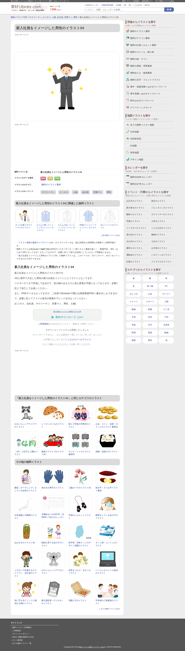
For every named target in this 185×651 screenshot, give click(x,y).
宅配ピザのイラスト (78, 600)
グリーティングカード (141, 107)
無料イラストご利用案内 (131, 1)
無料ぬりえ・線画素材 (141, 73)
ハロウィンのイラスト (161, 255)
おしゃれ (134, 294)
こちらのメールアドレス (79, 339)
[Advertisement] (67, 42)
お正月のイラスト (134, 201)
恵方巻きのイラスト (135, 208)
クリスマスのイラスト (161, 261)
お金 (150, 294)
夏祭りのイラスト (134, 248)
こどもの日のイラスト (161, 228)
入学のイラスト (158, 221)
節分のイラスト (158, 201)
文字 (150, 325)
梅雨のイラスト (158, 234)
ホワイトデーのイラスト (162, 214)
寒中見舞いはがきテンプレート (145, 93)
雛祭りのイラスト (134, 214)
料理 (134, 332)
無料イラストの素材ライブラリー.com (91, 647)
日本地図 (134, 132)
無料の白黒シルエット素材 (143, 45)
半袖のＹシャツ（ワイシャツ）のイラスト (87, 227)
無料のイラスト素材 (51, 184)
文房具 (166, 325)
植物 (166, 332)
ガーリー (166, 294)
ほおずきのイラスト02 (24, 542)
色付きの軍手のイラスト (52, 488)
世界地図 (134, 152)
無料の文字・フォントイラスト (145, 79)
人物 (54, 17)
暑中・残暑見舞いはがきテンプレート (148, 86)
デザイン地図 (136, 159)
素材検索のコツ (147, 1)
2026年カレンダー (92, 5)
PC (166, 286)
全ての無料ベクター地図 (142, 125)
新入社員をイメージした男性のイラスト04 (67, 311)
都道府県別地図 (107, 5)
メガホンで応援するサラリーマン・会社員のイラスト (25, 573)
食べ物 (150, 286)
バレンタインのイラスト (162, 208)
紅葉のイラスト (133, 261)
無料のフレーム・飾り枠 (142, 52)
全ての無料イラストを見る (164, 1)
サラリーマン (35, 17)
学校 (134, 325)
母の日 (147, 5)
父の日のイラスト (134, 241)
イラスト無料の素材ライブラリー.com (35, 242)
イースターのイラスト (136, 228)
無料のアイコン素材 (140, 38)
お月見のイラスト (159, 248)
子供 (166, 317)
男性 (75, 17)
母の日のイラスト (134, 234)
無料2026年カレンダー (141, 177)
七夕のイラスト (158, 241)
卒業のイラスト (133, 221)
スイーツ (134, 301)
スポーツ (150, 301)
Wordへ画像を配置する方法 (23, 637)
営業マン (68, 17)
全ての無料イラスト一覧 (21, 643)
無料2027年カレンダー (141, 184)
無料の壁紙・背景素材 (141, 66)
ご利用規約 (43, 324)
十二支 (166, 309)
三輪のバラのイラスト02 (80, 488)
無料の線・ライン (139, 59)
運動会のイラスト (134, 255)
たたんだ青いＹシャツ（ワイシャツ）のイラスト (45, 227)
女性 (150, 317)
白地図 (118, 5)
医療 (150, 309)
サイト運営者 (17, 640)
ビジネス (47, 17)
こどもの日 (138, 5)
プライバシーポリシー (21, 634)
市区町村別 (135, 138)
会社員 (60, 17)
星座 (150, 332)
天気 (134, 317)
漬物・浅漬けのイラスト (107, 451)
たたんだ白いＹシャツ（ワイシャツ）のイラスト (66, 227)
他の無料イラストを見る (111, 235)
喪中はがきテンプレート (142, 100)
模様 (134, 340)
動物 (134, 309)
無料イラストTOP (19, 17)
